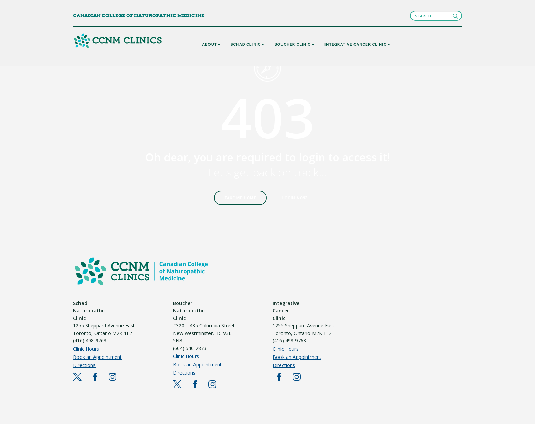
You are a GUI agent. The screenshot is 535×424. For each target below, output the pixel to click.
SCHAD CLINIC (247, 44)
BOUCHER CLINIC (294, 44)
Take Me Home (241, 198)
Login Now (294, 198)
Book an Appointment (97, 357)
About (211, 44)
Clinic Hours (86, 349)
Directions (84, 365)
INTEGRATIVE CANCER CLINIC (357, 44)
